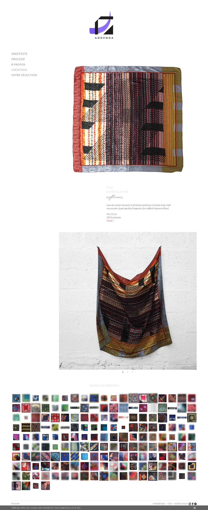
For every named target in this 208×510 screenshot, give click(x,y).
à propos (18, 64)
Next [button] (199, 300)
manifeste (19, 53)
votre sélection (24, 74)
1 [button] (122, 372)
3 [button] (132, 372)
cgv (170, 503)
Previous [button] (56, 300)
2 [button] (127, 372)
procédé (18, 59)
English (15, 503)
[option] (128, 301)
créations (19, 69)
